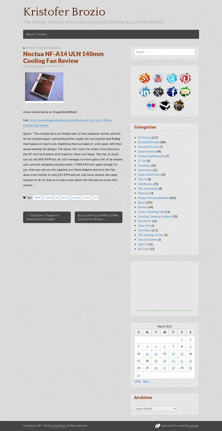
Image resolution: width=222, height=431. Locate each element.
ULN (95, 197)
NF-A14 (65, 197)
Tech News (144, 230)
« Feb (137, 381)
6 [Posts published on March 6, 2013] (164, 346)
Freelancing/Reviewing (151, 156)
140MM (37, 197)
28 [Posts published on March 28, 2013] (173, 368)
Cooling (48, 197)
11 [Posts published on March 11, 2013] (147, 354)
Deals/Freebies (147, 151)
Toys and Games (147, 239)
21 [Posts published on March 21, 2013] (173, 361)
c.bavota (193, 425)
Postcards (144, 193)
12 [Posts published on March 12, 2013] (155, 354)
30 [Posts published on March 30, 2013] (190, 368)
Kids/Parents (145, 184)
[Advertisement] (164, 287)
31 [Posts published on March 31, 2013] (138, 375)
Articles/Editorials (148, 142)
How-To (142, 179)
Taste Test (144, 225)
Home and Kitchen (149, 174)
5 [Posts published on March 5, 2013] (156, 346)
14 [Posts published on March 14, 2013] (173, 354)
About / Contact (36, 34)
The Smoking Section (151, 235)
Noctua (76, 197)
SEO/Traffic (144, 221)
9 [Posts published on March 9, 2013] (190, 346)
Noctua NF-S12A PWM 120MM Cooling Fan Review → (98, 217)
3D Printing (144, 137)
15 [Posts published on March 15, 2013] (181, 354)
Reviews (143, 207)
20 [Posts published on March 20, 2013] (164, 361)
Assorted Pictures (148, 147)
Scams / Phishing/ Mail (151, 212)
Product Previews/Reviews (43, 47)
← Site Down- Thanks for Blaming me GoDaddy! (42, 217)
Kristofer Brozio (64, 12)
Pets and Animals (148, 188)
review (86, 197)
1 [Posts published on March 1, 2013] (182, 339)
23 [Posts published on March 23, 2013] (190, 361)
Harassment (145, 170)
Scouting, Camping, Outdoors (155, 216)
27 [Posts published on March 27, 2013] (164, 368)
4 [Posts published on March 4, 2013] (147, 346)
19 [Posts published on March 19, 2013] (155, 361)
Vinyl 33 (143, 244)
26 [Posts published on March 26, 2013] (155, 368)
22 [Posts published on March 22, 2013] (181, 361)
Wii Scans (143, 249)
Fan (57, 197)
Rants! (142, 202)
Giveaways (144, 165)
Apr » (146, 381)
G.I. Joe (142, 161)
